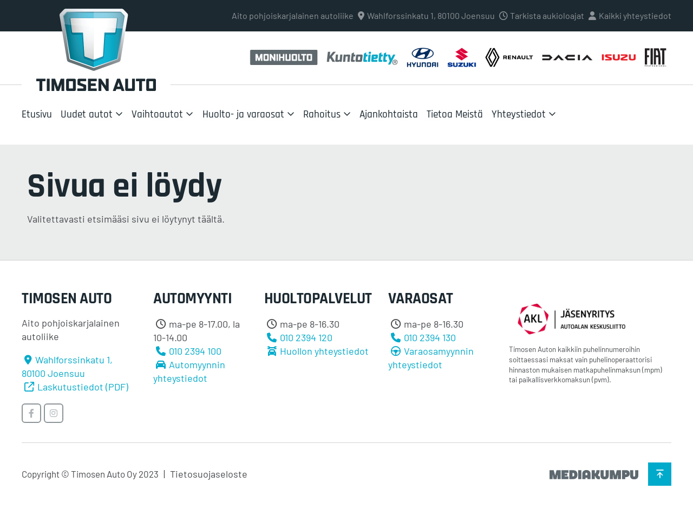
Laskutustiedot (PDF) (82, 387)
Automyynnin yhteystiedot (189, 371)
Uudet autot (87, 114)
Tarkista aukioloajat (547, 15)
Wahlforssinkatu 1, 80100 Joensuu (431, 15)
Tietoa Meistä (455, 114)
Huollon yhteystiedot (324, 351)
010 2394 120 (306, 337)
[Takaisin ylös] (659, 474)
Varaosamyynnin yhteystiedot (431, 357)
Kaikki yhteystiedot (635, 15)
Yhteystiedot (519, 114)
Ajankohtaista (388, 114)
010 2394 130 (430, 337)
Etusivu (37, 114)
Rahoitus (322, 114)
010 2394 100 (195, 351)
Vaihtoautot (157, 114)
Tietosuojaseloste (208, 474)
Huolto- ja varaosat (243, 114)
